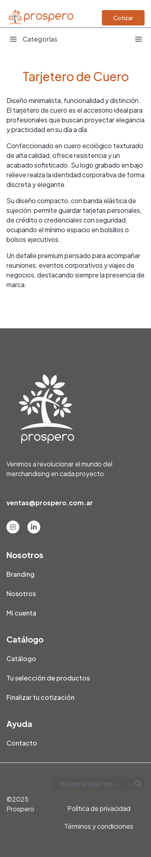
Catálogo (21, 658)
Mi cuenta (21, 613)
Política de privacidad (98, 808)
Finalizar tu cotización (40, 697)
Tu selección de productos (48, 678)
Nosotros (21, 593)
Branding (20, 574)
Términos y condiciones (98, 826)
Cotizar (123, 17)
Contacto (21, 743)
